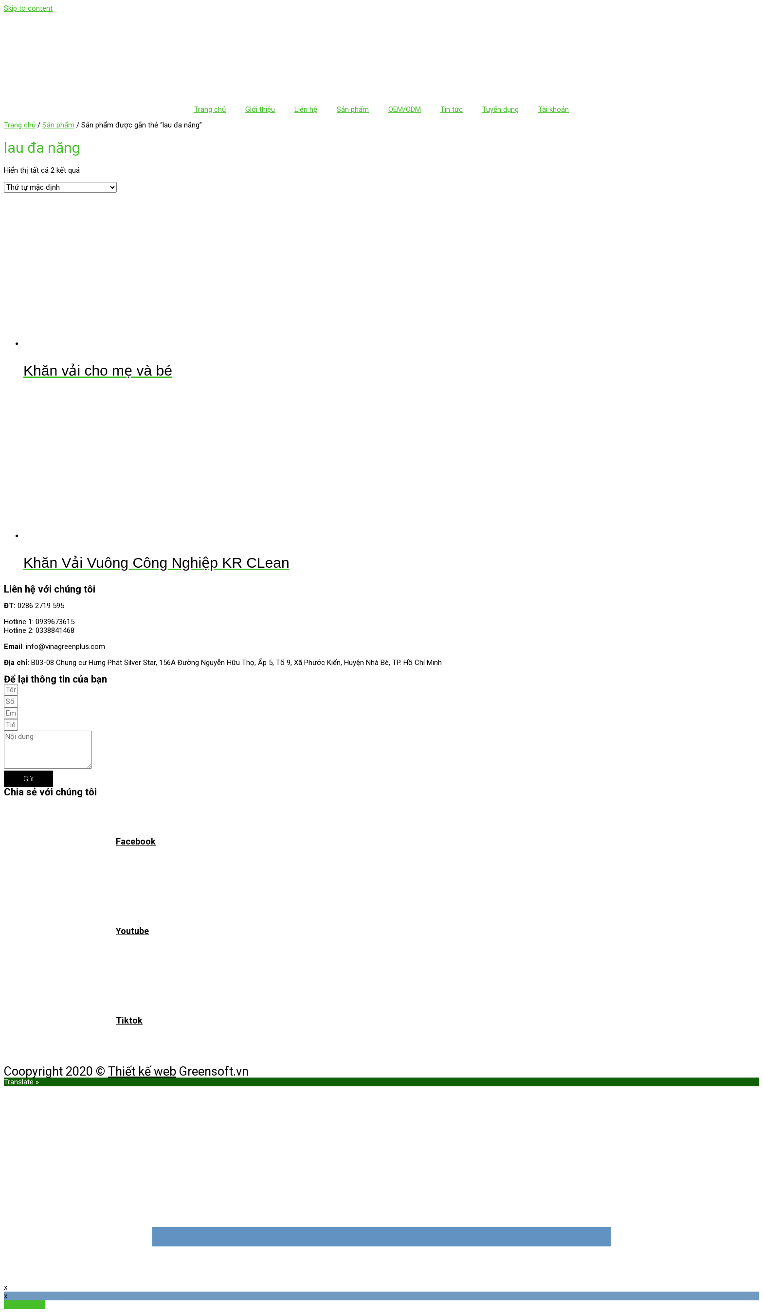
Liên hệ (305, 109)
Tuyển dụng (500, 109)
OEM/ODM (404, 109)
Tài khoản (553, 109)
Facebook (136, 841)
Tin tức (451, 109)
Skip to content (28, 8)
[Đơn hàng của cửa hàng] (60, 187)
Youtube (132, 931)
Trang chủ (210, 109)
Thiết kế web (142, 1071)
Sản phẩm (353, 109)
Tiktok (129, 1020)
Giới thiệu (260, 109)
